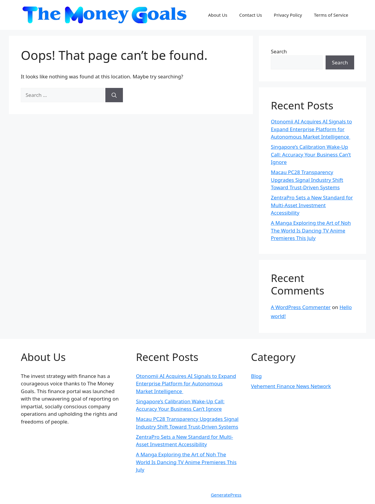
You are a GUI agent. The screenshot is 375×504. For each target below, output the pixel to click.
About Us (217, 15)
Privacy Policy (288, 15)
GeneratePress (226, 495)
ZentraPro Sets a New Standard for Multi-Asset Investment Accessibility (312, 205)
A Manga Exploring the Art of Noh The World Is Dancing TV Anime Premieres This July (311, 230)
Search (279, 51)
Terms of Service (331, 15)
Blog (256, 376)
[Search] (114, 95)
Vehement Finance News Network (291, 386)
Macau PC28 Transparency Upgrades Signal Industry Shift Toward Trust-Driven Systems (307, 180)
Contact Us (250, 15)
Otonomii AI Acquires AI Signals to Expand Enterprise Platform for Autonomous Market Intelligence (311, 129)
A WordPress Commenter (301, 307)
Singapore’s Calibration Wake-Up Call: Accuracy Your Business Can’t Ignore (311, 154)
